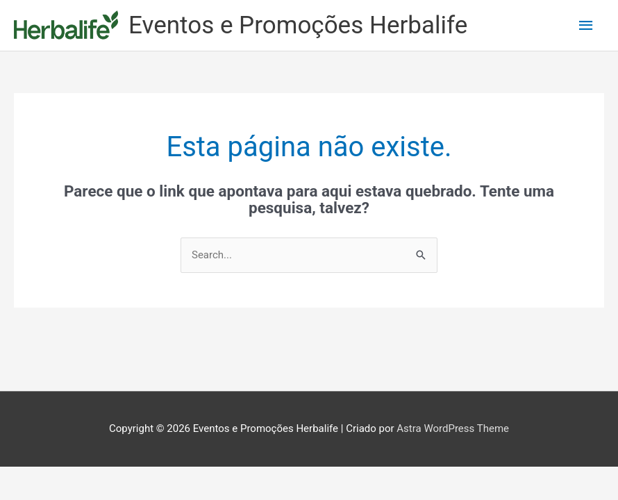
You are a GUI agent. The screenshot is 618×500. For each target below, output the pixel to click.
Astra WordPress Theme (452, 428)
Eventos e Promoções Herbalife (297, 25)
